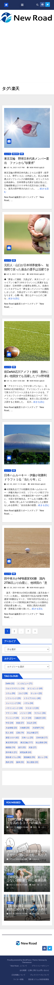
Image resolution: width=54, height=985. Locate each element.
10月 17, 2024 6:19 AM (18, 827)
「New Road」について (18, 966)
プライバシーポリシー (40, 966)
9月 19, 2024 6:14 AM (18, 914)
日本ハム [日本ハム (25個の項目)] (27, 738)
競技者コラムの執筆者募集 (38, 979)
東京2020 (15, 154)
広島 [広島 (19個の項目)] (20, 733)
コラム (9, 848)
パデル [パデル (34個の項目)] (28, 703)
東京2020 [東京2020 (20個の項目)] (11, 742)
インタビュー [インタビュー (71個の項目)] (24, 683)
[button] (37, 5)
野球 (21, 154)
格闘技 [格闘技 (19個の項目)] (10, 747)
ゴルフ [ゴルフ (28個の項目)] (23, 693)
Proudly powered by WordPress (19, 960)
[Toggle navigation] (22, 5)
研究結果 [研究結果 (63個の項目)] (25, 752)
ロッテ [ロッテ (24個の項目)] (26, 718)
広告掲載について (18, 975)
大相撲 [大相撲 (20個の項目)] (24, 728)
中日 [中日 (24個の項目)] (9, 723)
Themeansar (27, 962)
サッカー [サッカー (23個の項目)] (36, 693)
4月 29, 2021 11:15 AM (16, 484)
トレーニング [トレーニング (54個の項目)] (13, 703)
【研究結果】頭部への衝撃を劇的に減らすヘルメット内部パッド (27, 909)
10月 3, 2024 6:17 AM (18, 885)
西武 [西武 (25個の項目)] (9, 762)
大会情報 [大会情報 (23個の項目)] (11, 728)
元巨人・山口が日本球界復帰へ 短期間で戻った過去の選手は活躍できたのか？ (26, 269)
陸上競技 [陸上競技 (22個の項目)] (32, 762)
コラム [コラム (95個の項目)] (10, 693)
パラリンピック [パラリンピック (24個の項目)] (14, 708)
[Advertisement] (27, 51)
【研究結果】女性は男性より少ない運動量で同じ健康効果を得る (26, 880)
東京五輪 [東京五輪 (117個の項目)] (26, 742)
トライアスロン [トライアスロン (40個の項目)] (32, 698)
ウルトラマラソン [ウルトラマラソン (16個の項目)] (15, 688)
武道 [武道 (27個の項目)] (32, 747)
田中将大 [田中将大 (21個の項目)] (11, 752)
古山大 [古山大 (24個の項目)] (31, 723)
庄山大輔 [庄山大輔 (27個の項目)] (32, 733)
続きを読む (14, 298)
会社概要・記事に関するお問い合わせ (34, 970)
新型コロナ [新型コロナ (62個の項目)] (12, 738)
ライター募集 (18, 979)
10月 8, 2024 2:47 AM (18, 859)
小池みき (34, 859)
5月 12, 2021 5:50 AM (16, 381)
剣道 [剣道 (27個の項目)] (20, 723)
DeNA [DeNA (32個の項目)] (10, 683)
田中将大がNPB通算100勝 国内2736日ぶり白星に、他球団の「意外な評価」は (25, 583)
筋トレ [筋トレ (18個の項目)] (42, 757)
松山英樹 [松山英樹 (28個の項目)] (41, 742)
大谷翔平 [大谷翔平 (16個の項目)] (38, 728)
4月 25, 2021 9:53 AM (16, 588)
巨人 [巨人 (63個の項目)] (9, 733)
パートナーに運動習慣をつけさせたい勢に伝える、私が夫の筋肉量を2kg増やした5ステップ (27, 856)
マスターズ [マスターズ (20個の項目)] (32, 708)
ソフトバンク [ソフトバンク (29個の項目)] (13, 698)
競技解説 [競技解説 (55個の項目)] (29, 757)
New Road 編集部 (35, 168)
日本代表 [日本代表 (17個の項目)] (41, 738)
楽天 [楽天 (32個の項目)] (22, 747)
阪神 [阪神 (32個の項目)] (20, 762)
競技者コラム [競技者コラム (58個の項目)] (13, 757)
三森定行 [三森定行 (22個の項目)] (40, 718)
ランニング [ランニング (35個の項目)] (12, 718)
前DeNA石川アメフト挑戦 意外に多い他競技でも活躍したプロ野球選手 (26, 376)
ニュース (7, 154)
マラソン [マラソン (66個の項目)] (11, 713)
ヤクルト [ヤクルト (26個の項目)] (40, 713)
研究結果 (10, 816)
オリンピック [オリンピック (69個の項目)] (34, 688)
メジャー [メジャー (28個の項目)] (25, 713)
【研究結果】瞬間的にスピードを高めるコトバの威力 (26, 821)
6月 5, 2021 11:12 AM (16, 274)
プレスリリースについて (39, 975)
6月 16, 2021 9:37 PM (16, 168)
